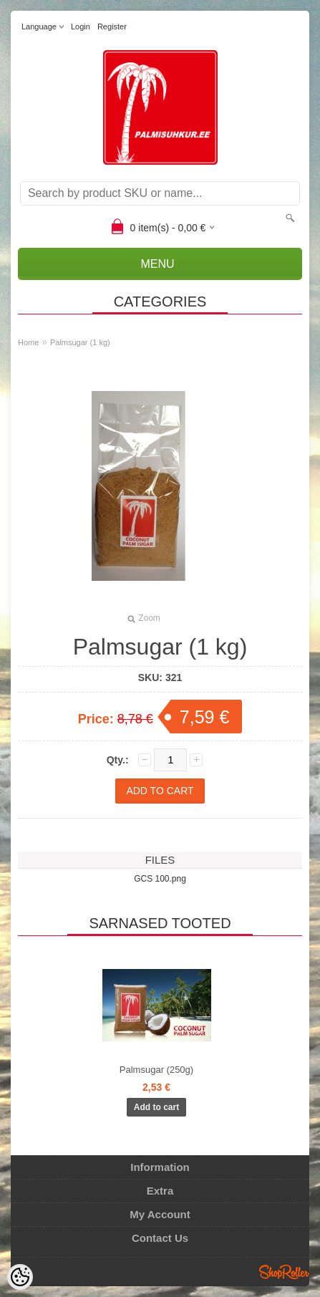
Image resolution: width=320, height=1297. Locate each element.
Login (80, 26)
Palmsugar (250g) (156, 1069)
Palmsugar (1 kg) (80, 342)
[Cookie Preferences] (20, 1277)
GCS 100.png (160, 879)
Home (28, 342)
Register (112, 26)
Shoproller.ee (284, 1272)
